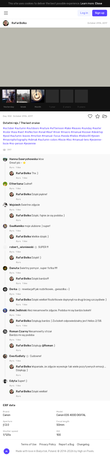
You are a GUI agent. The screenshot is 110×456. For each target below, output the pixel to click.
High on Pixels (86, 451)
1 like (18, 167)
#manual (76, 132)
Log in (84, 13)
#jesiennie (30, 143)
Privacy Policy (47, 444)
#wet (21, 132)
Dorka (13, 289)
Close (98, 3)
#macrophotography (15, 139)
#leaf (49, 132)
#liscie (62, 139)
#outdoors (33, 128)
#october (8, 128)
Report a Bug (66, 444)
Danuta (14, 268)
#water (96, 128)
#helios (74, 135)
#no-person (16, 143)
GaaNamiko (17, 226)
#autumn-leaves (20, 135)
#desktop (97, 132)
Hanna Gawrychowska (23, 159)
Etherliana (16, 183)
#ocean (86, 132)
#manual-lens (80, 139)
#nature (44, 128)
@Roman (47, 345)
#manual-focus (51, 135)
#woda (65, 135)
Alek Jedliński (18, 310)
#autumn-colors (48, 139)
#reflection (31, 132)
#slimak (32, 139)
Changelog (83, 444)
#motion (36, 135)
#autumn (20, 128)
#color (7, 132)
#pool (6, 135)
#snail (42, 132)
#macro (65, 132)
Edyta (13, 381)
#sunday (87, 128)
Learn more (87, 3)
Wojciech (15, 204)
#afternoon (57, 128)
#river (56, 132)
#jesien (95, 135)
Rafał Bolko (24, 173)
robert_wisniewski (21, 247)
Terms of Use (28, 444)
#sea (14, 132)
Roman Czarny (19, 331)
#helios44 (85, 135)
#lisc (69, 139)
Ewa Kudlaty (17, 356)
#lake (67, 128)
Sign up (99, 13)
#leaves (76, 128)
